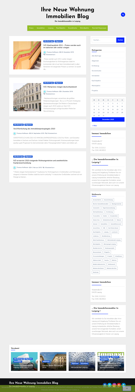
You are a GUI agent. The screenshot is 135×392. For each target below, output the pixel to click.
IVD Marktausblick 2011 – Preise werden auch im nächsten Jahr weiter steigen (62, 46)
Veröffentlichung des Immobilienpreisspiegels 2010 (34, 129)
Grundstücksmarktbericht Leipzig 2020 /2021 (23, 366)
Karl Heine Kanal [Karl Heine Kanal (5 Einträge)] (113, 228)
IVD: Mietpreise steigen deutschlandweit (60, 87)
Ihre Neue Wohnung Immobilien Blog (33, 383)
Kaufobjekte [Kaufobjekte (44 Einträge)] (97, 232)
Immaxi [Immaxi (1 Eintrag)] (95, 224)
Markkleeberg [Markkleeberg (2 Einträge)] (106, 236)
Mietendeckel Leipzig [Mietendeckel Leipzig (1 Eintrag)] (113, 240)
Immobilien (40, 28)
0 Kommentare (50, 54)
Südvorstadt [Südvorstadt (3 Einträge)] (97, 260)
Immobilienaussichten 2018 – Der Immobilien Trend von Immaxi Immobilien (110, 365)
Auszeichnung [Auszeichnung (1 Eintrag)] (108, 199)
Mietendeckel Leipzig (79, 367)
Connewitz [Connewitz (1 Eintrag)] (96, 208)
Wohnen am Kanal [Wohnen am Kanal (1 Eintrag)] (98, 268)
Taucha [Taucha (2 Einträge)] (106, 260)
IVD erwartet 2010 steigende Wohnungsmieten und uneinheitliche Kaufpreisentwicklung (40, 161)
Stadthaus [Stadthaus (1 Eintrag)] (118, 256)
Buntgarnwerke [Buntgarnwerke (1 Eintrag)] (116, 204)
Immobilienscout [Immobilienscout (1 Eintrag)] (116, 224)
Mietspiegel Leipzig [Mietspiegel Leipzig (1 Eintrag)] (110, 244)
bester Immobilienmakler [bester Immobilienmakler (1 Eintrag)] (101, 204)
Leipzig (50, 28)
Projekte (95, 90)
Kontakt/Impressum (99, 28)
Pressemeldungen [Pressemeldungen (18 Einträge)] (98, 256)
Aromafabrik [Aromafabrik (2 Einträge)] (97, 199)
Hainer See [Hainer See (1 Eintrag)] (96, 220)
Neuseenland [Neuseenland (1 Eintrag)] (97, 252)
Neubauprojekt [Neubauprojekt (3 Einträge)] (109, 248)
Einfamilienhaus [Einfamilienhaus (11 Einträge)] (98, 212)
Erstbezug (95, 66)
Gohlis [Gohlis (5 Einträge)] (105, 216)
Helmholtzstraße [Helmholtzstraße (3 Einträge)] (108, 220)
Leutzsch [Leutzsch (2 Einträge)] (115, 232)
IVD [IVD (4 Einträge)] (104, 228)
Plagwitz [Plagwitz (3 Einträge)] (107, 252)
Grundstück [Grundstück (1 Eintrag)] (113, 216)
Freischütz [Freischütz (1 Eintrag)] (96, 216)
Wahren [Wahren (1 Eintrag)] (114, 260)
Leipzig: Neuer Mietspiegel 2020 (52, 366)
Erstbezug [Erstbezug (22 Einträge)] (109, 212)
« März (94, 126)
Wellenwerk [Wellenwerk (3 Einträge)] (111, 264)
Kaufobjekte (60, 28)
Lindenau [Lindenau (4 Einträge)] (96, 236)
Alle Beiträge (48, 41)
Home (31, 28)
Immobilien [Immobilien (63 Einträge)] (104, 224)
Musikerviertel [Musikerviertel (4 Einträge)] (97, 248)
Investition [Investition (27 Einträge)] (96, 228)
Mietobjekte (84, 28)
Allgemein (58, 41)
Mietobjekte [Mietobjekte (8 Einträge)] (96, 244)
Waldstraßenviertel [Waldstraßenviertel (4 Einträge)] (99, 264)
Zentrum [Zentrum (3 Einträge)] (95, 272)
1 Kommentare (50, 94)
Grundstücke (72, 28)
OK (127, 388)
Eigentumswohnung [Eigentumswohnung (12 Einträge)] (109, 208)
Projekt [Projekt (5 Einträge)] (109, 256)
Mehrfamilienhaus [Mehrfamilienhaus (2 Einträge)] (98, 240)
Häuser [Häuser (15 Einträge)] (119, 220)
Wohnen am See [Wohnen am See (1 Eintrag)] (111, 268)
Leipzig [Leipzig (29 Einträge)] (106, 232)
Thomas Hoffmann (51, 52)
